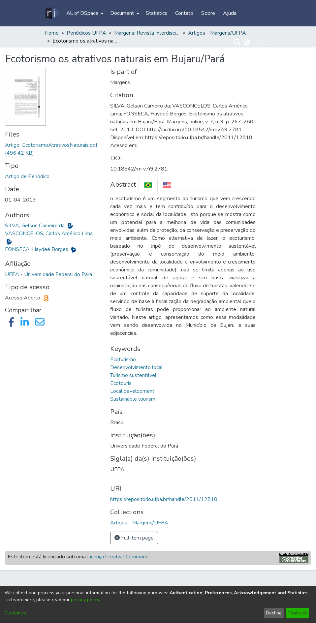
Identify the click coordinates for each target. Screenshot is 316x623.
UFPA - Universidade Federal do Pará (48, 274)
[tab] (148, 185)
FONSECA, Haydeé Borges (37, 249)
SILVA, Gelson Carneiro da (35, 225)
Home (52, 33)
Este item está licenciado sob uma (78, 556)
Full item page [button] (134, 538)
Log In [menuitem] (260, 42)
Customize (15, 613)
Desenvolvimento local (136, 367)
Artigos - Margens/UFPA (217, 33)
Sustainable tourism (132, 399)
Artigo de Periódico (27, 176)
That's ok (297, 613)
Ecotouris (121, 383)
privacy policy (85, 600)
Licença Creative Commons (117, 556)
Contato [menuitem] (184, 13)
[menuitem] (84, 13)
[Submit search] (237, 42)
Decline (274, 613)
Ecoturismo (123, 359)
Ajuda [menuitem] (230, 13)
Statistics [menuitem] (156, 13)
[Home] (52, 13)
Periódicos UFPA (86, 33)
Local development (132, 391)
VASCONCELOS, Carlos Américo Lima (49, 233)
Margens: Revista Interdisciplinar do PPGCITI (147, 33)
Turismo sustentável (133, 375)
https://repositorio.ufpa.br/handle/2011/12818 (163, 499)
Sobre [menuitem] (208, 13)
